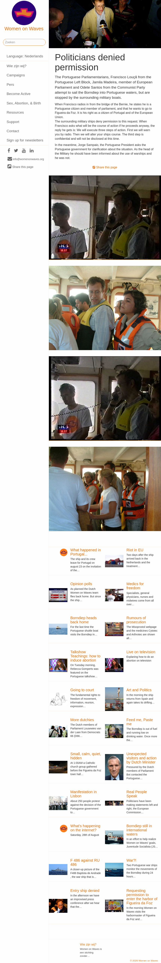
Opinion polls (81, 584)
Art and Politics (138, 690)
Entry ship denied (85, 891)
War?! (131, 860)
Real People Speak (136, 794)
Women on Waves (24, 16)
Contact (13, 131)
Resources (15, 112)
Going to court (82, 690)
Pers (10, 85)
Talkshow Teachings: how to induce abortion (85, 656)
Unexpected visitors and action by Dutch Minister (141, 758)
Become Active (18, 94)
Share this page (20, 167)
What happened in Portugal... (85, 552)
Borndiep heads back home (83, 620)
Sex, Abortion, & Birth (24, 103)
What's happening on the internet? (85, 828)
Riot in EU (134, 550)
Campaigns (16, 75)
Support (13, 122)
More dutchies (82, 720)
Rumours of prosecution (136, 620)
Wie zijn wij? (16, 66)
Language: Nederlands (25, 56)
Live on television (140, 652)
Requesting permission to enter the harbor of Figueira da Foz (141, 897)
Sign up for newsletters (25, 140)
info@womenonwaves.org (26, 159)
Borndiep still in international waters (139, 830)
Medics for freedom (135, 586)
